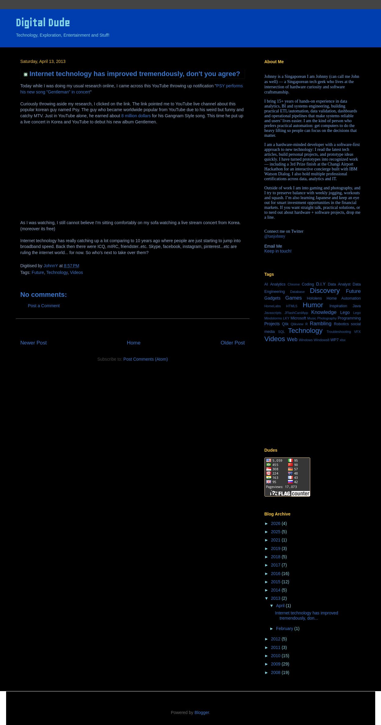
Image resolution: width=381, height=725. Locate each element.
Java (357, 306)
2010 (276, 655)
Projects (272, 323)
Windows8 (321, 340)
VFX (357, 331)
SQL (281, 331)
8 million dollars (136, 115)
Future (38, 272)
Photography (326, 318)
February (285, 628)
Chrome (294, 284)
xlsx (343, 340)
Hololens (314, 298)
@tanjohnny (275, 236)
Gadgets (272, 298)
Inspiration (338, 306)
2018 (276, 556)
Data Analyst (339, 284)
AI (266, 284)
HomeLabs (272, 306)
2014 (276, 590)
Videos (76, 272)
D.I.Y (320, 284)
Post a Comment (44, 305)
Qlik (285, 324)
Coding (308, 284)
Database (297, 291)
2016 (276, 573)
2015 (276, 581)
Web (292, 339)
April (281, 605)
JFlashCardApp (296, 313)
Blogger (202, 712)
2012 (276, 638)
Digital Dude (43, 22)
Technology (57, 272)
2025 (276, 531)
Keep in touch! (278, 251)
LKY (286, 318)
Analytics (277, 284)
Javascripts (273, 313)
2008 (276, 672)
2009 (276, 663)
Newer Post (33, 343)
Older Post (233, 343)
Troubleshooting (339, 331)
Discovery (325, 290)
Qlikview (297, 324)
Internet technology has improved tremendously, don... (306, 615)
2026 (276, 523)
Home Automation (343, 298)
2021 (276, 539)
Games (293, 298)
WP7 (334, 340)
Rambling (321, 323)
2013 (276, 598)
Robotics (341, 324)
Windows (306, 340)
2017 (276, 565)
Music (311, 318)
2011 (276, 647)
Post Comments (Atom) (146, 359)
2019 (276, 548)
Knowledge (323, 312)
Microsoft (298, 318)
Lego (345, 312)
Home (134, 343)
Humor (313, 305)
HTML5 (291, 306)
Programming (349, 318)
